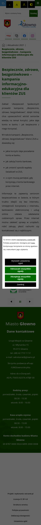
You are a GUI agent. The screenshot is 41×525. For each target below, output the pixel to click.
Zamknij (20, 284)
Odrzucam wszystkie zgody (20, 270)
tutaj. (33, 243)
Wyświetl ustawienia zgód (20, 262)
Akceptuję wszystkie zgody (20, 277)
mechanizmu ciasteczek (25, 240)
